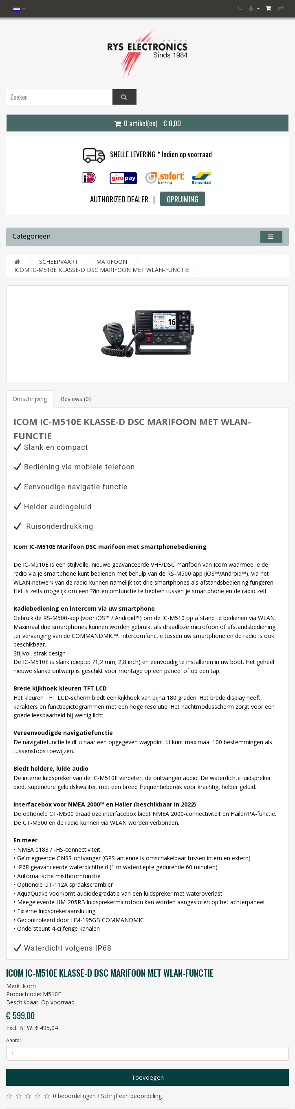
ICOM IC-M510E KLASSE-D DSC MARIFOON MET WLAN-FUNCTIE (101, 270)
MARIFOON (111, 261)
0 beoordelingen (74, 1096)
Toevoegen (147, 1077)
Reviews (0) (76, 399)
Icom (29, 986)
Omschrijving (30, 399)
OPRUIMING (182, 198)
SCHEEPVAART (58, 261)
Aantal (13, 1040)
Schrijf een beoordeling (131, 1096)
